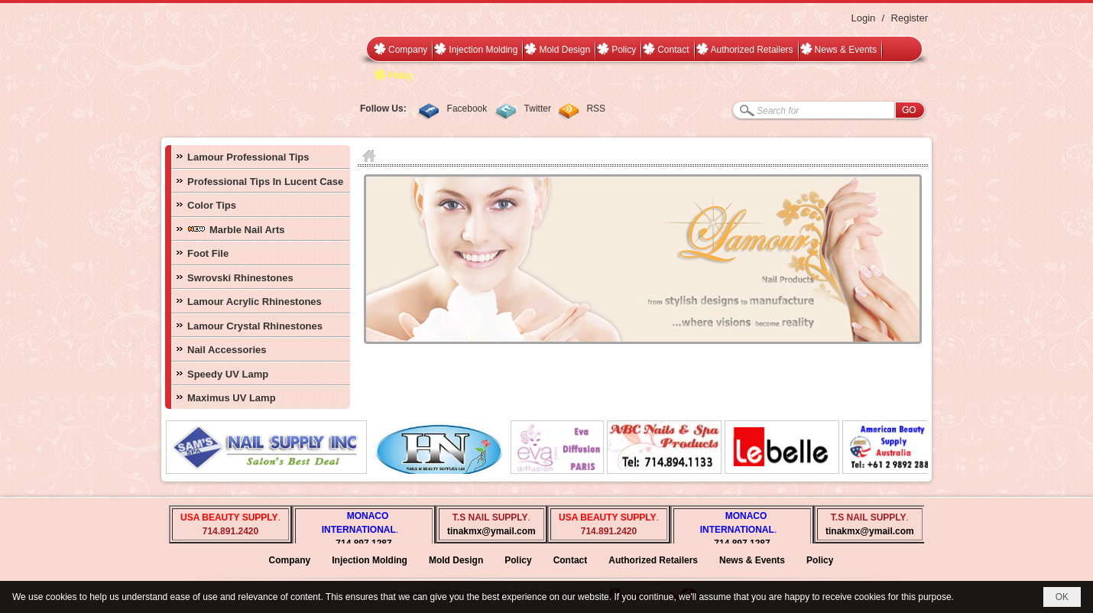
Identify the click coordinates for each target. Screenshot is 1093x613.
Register (909, 18)
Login (863, 18)
